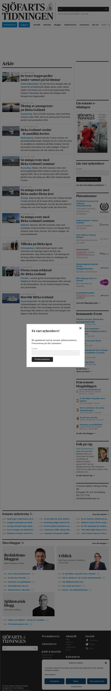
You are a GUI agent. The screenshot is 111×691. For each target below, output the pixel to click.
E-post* (55, 351)
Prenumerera (42, 359)
